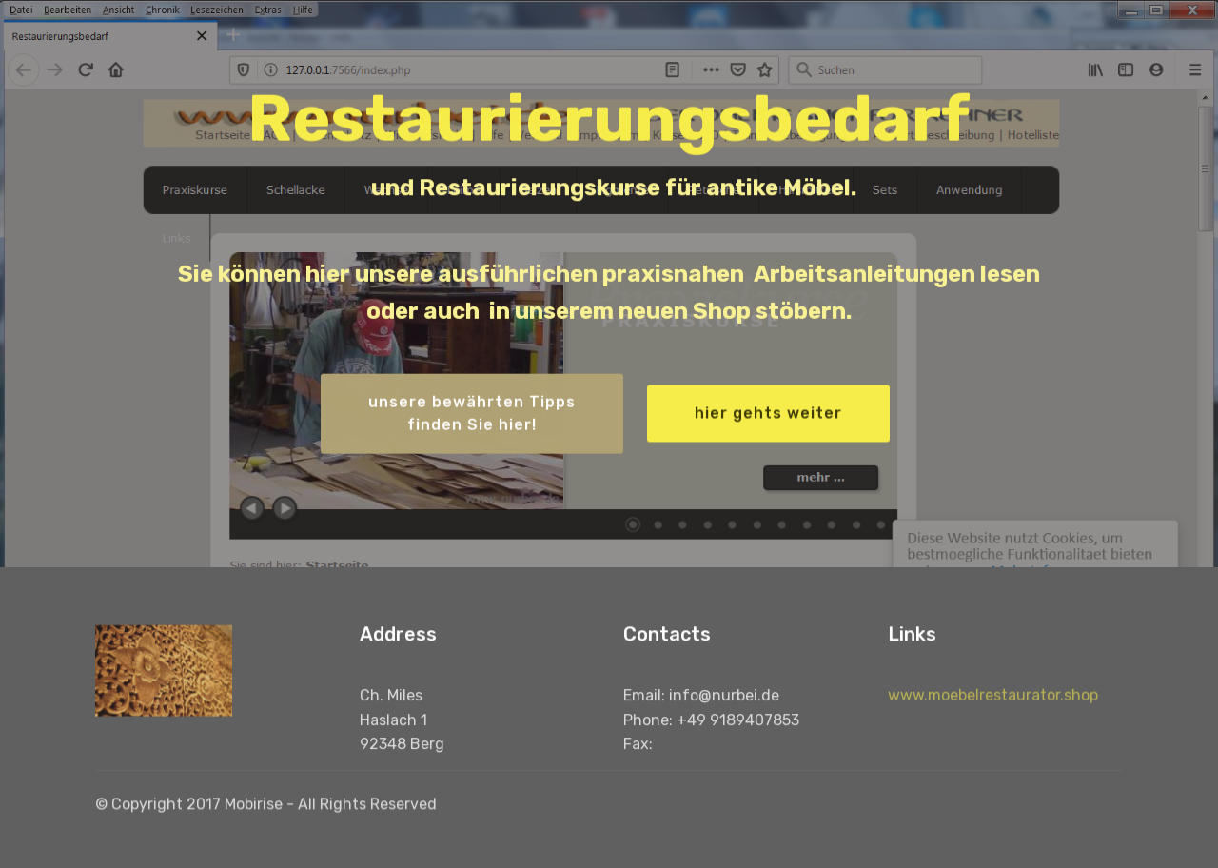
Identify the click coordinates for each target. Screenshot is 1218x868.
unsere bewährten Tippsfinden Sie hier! (472, 415)
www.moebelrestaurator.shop (993, 709)
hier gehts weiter (768, 414)
